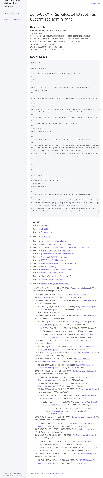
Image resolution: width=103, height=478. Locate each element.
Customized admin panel (81, 288)
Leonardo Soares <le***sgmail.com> (56, 269)
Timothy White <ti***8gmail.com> (55, 276)
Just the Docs (16, 473)
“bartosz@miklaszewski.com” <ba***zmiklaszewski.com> (65, 247)
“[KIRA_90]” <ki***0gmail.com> (54, 257)
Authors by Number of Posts (11, 14)
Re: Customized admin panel (84, 300)
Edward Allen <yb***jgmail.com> (55, 283)
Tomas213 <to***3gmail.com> (54, 279)
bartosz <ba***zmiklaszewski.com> (56, 250)
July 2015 (44, 229)
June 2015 (45, 226)
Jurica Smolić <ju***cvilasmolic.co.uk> (57, 254)
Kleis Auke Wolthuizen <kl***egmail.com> (59, 263)
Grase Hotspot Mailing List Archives (12, 3)
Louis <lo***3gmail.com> (52, 273)
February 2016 (46, 232)
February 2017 (46, 236)
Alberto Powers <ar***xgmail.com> (56, 244)
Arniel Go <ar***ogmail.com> (54, 241)
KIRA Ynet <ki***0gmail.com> (54, 260)
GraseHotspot (95, 3)
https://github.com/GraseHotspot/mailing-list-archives (46, 473)
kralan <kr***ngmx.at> (51, 266)
